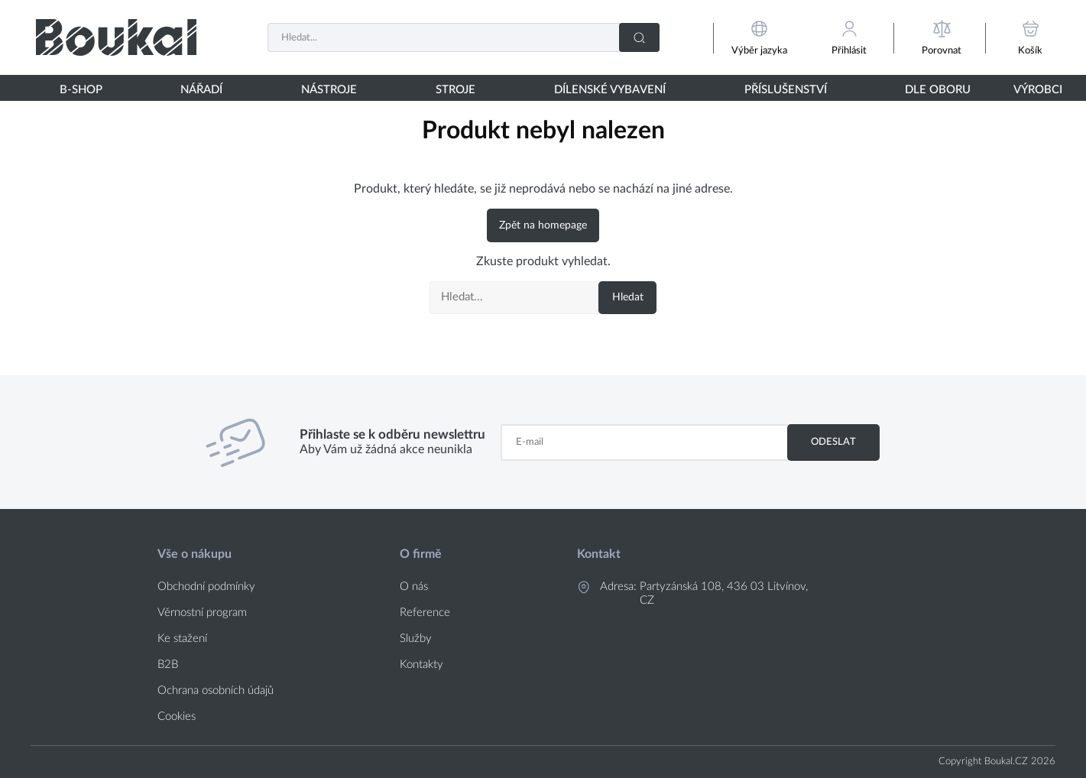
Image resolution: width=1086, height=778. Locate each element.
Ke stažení (182, 638)
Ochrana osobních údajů (215, 690)
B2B (167, 664)
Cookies (176, 716)
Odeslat (833, 441)
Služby (416, 638)
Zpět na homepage (543, 225)
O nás (414, 586)
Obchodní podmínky (206, 586)
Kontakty (421, 664)
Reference (425, 612)
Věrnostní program (202, 612)
